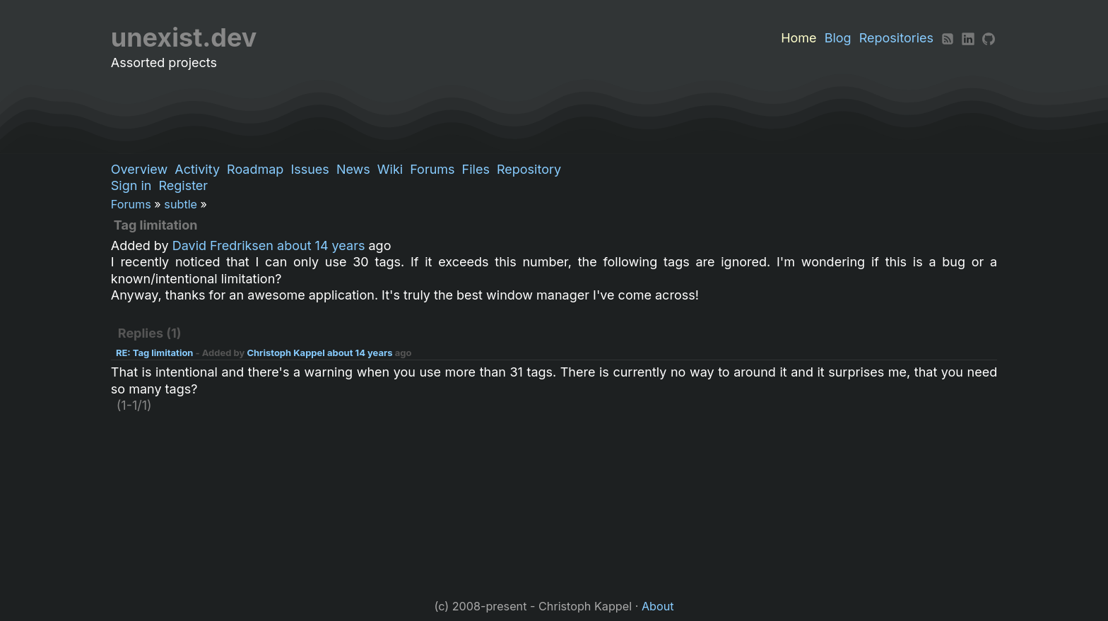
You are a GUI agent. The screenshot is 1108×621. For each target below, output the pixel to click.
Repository (529, 169)
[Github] (988, 38)
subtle (180, 204)
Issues (309, 169)
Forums (432, 169)
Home (798, 37)
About (658, 606)
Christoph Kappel (285, 352)
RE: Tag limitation (155, 352)
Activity (197, 169)
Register (183, 185)
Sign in (131, 185)
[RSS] (947, 38)
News (353, 169)
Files (476, 169)
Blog (838, 37)
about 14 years (321, 245)
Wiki (390, 169)
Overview (139, 169)
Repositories (896, 37)
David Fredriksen (222, 245)
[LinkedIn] (968, 38)
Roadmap (255, 169)
